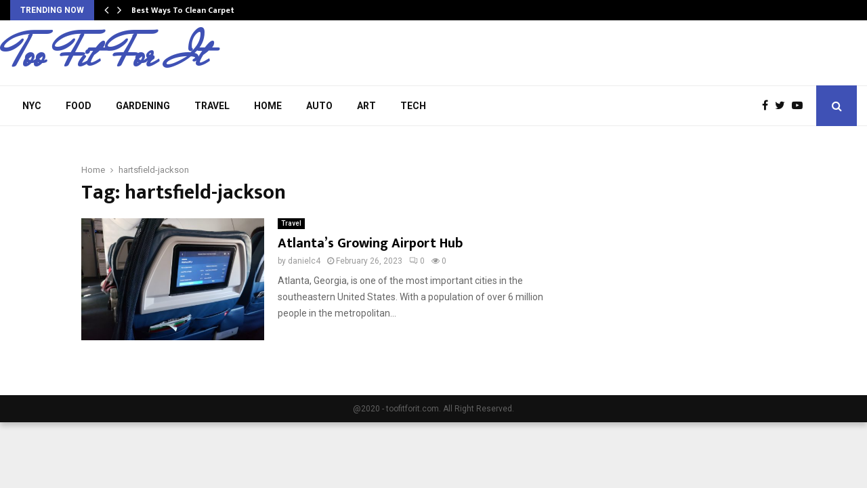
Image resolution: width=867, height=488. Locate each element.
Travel (212, 105)
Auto (319, 105)
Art (366, 105)
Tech (413, 105)
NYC (31, 105)
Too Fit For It (108, 55)
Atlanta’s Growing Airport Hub (370, 243)
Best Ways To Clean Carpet (182, 10)
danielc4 (304, 261)
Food (78, 105)
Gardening (143, 105)
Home (268, 105)
